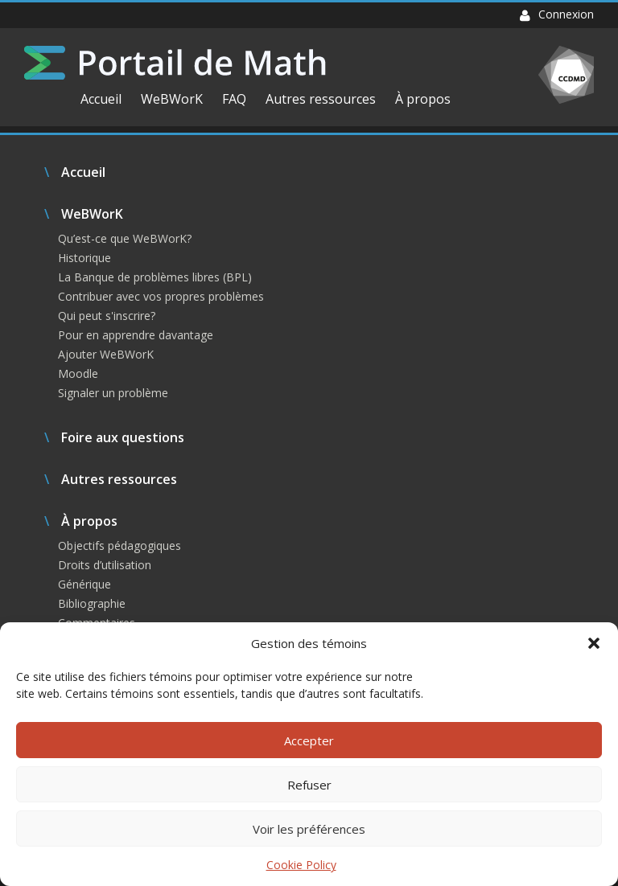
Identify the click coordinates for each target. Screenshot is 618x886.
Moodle (78, 373)
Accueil (101, 99)
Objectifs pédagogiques (119, 545)
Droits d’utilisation (104, 564)
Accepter (309, 740)
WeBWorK (172, 99)
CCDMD (566, 75)
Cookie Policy (301, 864)
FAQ (234, 99)
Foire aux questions (122, 437)
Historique (84, 257)
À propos (423, 99)
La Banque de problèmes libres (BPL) (155, 277)
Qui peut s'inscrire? (106, 315)
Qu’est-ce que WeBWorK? (125, 238)
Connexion (557, 14)
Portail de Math (175, 63)
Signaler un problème (113, 392)
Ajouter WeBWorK (106, 354)
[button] (594, 643)
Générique (84, 584)
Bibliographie (92, 603)
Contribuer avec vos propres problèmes (161, 296)
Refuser (309, 785)
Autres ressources (321, 99)
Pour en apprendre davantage (135, 335)
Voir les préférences (309, 829)
